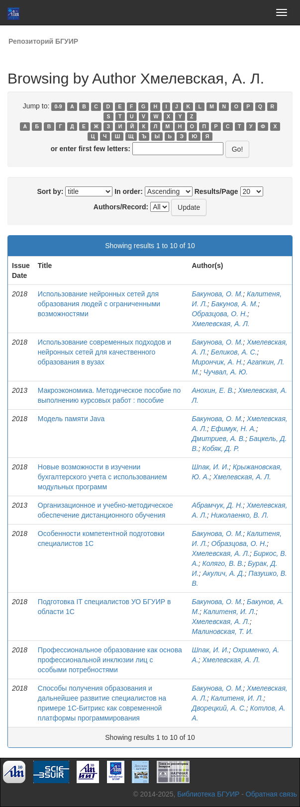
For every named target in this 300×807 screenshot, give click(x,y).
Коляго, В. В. (223, 563)
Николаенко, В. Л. (240, 515)
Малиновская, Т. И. (222, 631)
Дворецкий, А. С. (219, 708)
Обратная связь (271, 794)
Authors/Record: (121, 207)
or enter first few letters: (90, 149)
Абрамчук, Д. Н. (217, 505)
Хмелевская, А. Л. (220, 324)
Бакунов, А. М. (234, 304)
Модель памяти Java (71, 419)
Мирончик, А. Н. (217, 362)
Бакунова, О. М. (217, 294)
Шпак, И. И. (210, 467)
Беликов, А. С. (234, 352)
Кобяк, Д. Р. (220, 448)
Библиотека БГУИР (208, 794)
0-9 (58, 106)
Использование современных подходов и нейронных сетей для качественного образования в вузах (104, 352)
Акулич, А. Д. (223, 573)
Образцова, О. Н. (219, 314)
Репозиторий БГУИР (43, 41)
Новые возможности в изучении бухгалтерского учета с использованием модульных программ (102, 477)
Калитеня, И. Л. (229, 612)
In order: (128, 191)
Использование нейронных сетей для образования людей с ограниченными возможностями (99, 304)
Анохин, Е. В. (213, 390)
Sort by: (50, 191)
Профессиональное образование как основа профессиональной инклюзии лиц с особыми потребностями (110, 660)
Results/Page (216, 191)
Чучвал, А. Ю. (225, 372)
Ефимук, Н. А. (233, 429)
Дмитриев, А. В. (218, 439)
